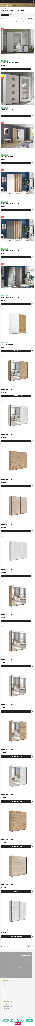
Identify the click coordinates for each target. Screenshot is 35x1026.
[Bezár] (33, 1)
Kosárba (16, 69)
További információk (16, 395)
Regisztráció (27, 960)
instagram (28, 972)
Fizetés (4, 985)
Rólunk (4, 983)
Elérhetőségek (5, 1010)
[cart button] (33, 5)
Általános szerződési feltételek (8, 989)
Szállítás (4, 987)
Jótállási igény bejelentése (25, 967)
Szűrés (6, 15)
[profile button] (30, 5)
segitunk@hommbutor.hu (17, 1)
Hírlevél (4, 996)
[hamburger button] (1, 5)
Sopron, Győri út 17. (6, 1008)
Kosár (29, 963)
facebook (26, 972)
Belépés (28, 958)
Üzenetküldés (5, 1012)
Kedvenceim (27, 965)
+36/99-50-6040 (27, 1)
